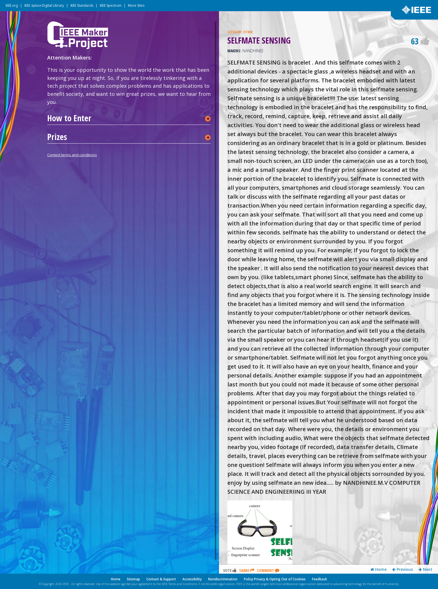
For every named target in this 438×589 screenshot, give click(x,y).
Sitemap (133, 579)
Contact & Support (161, 579)
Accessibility (192, 579)
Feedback (319, 579)
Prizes (57, 137)
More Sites (136, 5)
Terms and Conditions (182, 584)
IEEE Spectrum (111, 5)
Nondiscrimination (222, 579)
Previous (402, 569)
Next (425, 569)
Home (378, 569)
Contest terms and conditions (72, 154)
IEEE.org (12, 5)
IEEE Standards (81, 5)
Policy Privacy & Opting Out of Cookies (275, 579)
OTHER (248, 32)
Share (246, 570)
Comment (268, 570)
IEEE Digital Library (44, 5)
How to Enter (69, 118)
